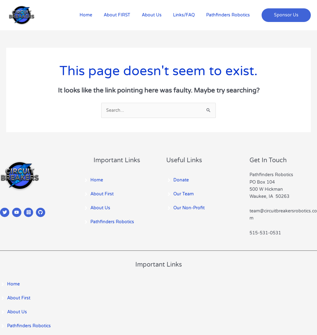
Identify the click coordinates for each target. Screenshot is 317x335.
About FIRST (126, 15)
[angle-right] (93, 180)
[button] (286, 15)
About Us (158, 15)
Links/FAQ (188, 15)
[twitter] (5, 212)
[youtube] (17, 212)
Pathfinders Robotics (229, 15)
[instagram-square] (29, 212)
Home (98, 15)
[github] (41, 212)
